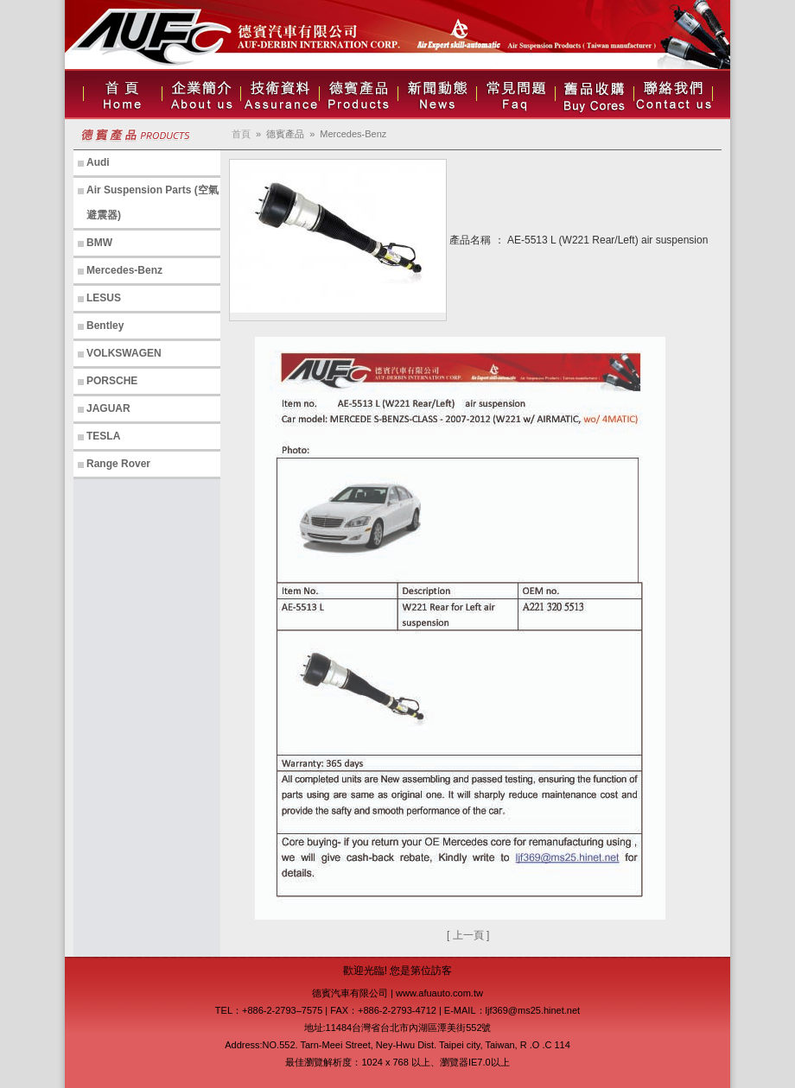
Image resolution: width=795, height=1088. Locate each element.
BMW (99, 243)
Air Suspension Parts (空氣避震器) (152, 202)
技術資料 (280, 94)
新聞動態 (437, 94)
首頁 (123, 94)
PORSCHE (111, 381)
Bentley (105, 325)
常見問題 (516, 94)
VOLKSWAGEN (124, 353)
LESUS (103, 298)
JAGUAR (108, 408)
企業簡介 (201, 94)
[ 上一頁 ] (468, 935)
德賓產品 (359, 94)
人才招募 (594, 94)
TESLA (103, 436)
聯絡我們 (673, 94)
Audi (98, 162)
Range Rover (118, 464)
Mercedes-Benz (124, 270)
